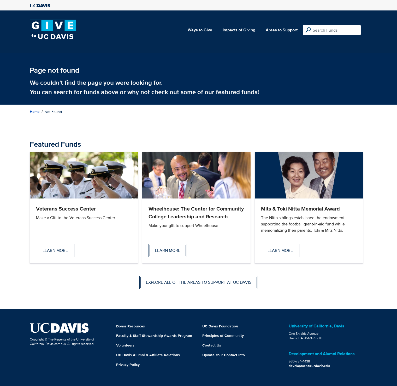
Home (34, 111)
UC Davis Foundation (220, 326)
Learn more (55, 250)
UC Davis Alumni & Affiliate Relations (148, 354)
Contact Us (211, 345)
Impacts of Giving (239, 30)
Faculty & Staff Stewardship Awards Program (154, 335)
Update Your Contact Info (223, 354)
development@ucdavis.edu (309, 365)
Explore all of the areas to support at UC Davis (198, 282)
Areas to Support (282, 30)
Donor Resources (130, 326)
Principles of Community (223, 335)
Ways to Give (200, 30)
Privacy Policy (128, 364)
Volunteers (125, 345)
